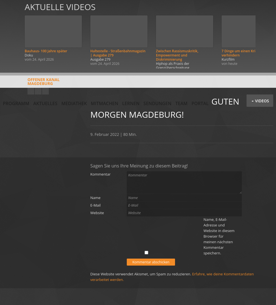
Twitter (45, 91)
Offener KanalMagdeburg (31, 83)
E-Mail (95, 205)
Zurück (11, 34)
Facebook (38, 91)
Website (97, 212)
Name (95, 197)
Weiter (265, 34)
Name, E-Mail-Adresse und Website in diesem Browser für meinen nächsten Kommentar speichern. (218, 236)
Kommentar (100, 174)
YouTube (30, 91)
